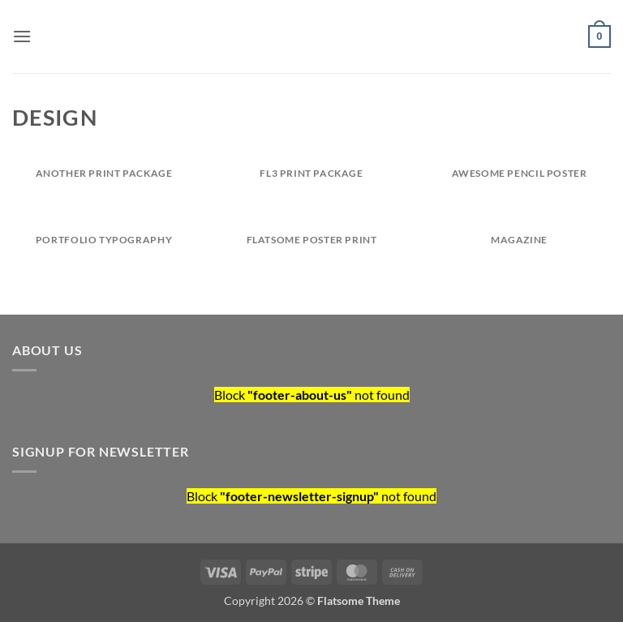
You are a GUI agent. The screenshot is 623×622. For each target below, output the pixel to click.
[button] (22, 36)
